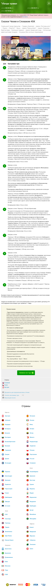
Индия (32, 493)
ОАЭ (6, 514)
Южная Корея (9, 540)
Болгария (8, 437)
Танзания (32, 544)
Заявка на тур (26, 373)
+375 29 (33, 8)
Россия (32, 458)
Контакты (25, 16)
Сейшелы (32, 540)
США (6, 574)
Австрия (6, 387)
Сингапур (8, 518)
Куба (6, 561)
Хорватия (8, 484)
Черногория (8, 488)
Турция (7, 527)
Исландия (8, 463)
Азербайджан (34, 471)
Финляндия (8, 476)
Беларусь (8, 428)
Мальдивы (33, 518)
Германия (8, 450)
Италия (32, 420)
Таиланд (7, 523)
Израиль (32, 488)
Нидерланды (34, 441)
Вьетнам (32, 480)
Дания (7, 458)
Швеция (7, 501)
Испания (32, 416)
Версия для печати (10, 398)
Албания (7, 420)
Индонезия (33, 497)
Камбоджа (33, 506)
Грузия (32, 484)
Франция (7, 480)
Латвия (32, 428)
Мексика (7, 566)
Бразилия (8, 553)
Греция (7, 454)
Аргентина (8, 549)
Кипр (31, 424)
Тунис (31, 548)
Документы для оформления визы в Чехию (17, 392)
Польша (32, 450)
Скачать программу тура (12, 395)
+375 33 (7, 8)
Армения (32, 476)
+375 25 (7, 11)
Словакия (7, 382)
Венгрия (7, 446)
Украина (7, 471)
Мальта (32, 437)
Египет (32, 527)
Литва (31, 433)
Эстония (7, 506)
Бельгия (7, 433)
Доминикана (9, 557)
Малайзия (33, 514)
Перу (6, 570)
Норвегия (32, 446)
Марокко (32, 536)
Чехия (6, 385)
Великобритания (10, 441)
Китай (31, 510)
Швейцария (8, 497)
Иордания (33, 501)
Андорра (7, 424)
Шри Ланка (8, 536)
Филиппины (8, 531)
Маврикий (33, 531)
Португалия (33, 454)
